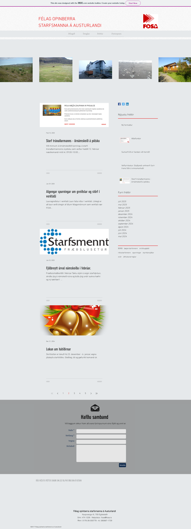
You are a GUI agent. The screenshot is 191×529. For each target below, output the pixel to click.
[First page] (52, 393)
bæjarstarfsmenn (131, 248)
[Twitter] (123, 104)
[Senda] (122, 465)
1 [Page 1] (63, 393)
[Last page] (96, 393)
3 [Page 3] (74, 393)
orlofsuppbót (144, 248)
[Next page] (91, 393)
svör (120, 257)
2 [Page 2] (68, 393)
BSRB (120, 248)
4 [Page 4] (80, 393)
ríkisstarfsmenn (124, 253)
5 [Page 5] (85, 393)
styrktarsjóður (148, 253)
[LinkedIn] (127, 104)
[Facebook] (119, 104)
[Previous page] (57, 393)
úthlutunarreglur (129, 257)
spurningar (136, 253)
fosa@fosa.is (106, 517)
